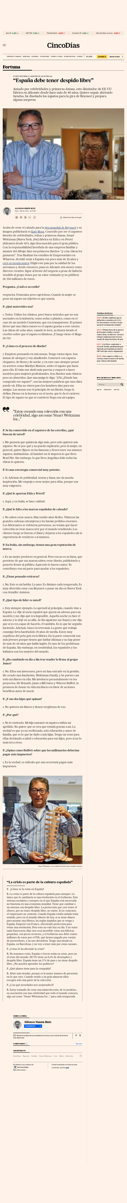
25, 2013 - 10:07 (28, 211)
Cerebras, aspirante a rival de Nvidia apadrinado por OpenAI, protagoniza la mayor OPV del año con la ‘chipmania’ (110, 347)
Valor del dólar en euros (104, 33)
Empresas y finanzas (14, 56)
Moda (61, 1056)
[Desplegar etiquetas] (80, 1055)
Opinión (79, 56)
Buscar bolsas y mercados (109, 378)
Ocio (55, 1056)
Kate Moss (37, 231)
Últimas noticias (69, 56)
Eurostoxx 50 (76, 33)
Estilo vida (69, 1056)
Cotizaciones (44, 56)
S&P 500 (29, 33)
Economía (35, 56)
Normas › (79, 1044)
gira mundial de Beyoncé (60, 227)
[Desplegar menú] (4, 45)
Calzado (34, 1056)
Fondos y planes (56, 56)
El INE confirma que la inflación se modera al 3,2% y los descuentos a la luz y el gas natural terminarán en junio (110, 321)
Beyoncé (26, 1056)
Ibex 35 (8, 33)
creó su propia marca (16, 263)
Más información (20, 1070)
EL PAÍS (88, 55)
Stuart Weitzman (45, 1056)
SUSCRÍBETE (102, 57)
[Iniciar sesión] (116, 56)
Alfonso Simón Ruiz (25, 208)
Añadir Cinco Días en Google (72, 217)
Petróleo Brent (52, 33)
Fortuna (11, 67)
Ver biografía (33, 1026)
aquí (67, 1067)
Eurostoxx (107, 390)
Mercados (26, 56)
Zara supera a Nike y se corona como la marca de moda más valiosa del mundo (110, 358)
